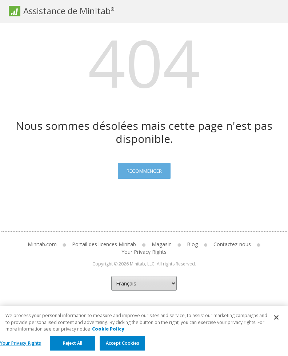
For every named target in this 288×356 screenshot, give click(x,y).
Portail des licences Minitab (104, 244)
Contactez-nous (232, 244)
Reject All (72, 347)
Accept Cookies (122, 347)
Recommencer (144, 171)
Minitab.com (42, 244)
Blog (192, 244)
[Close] (276, 322)
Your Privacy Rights (144, 251)
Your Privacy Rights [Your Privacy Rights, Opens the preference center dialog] (20, 347)
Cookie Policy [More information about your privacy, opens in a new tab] (108, 334)
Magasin (162, 244)
